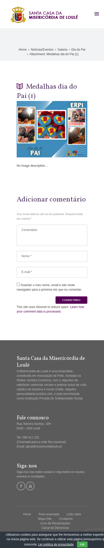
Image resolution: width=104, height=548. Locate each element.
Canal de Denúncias (55, 528)
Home (23, 49)
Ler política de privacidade (55, 544)
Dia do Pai (78, 49)
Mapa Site (44, 519)
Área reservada (49, 514)
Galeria (62, 49)
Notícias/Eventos (42, 49)
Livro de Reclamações (55, 523)
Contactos (66, 519)
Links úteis (74, 514)
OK (82, 544)
